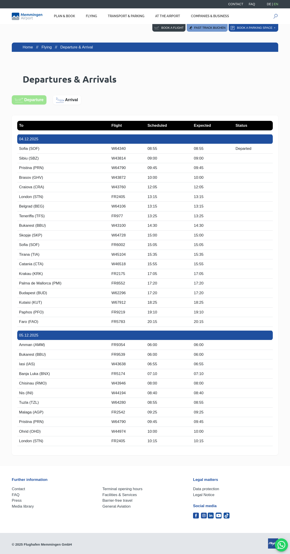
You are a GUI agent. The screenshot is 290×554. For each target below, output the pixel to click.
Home (28, 47)
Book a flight (169, 27)
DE (269, 4)
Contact (235, 4)
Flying (91, 16)
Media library (23, 506)
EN (276, 4)
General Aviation (116, 506)
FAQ (252, 4)
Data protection (206, 489)
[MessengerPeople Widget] (281, 545)
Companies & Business (210, 16)
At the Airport (167, 16)
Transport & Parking (126, 16)
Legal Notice (204, 495)
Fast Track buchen (207, 28)
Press (17, 500)
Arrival (67, 100)
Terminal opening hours (122, 489)
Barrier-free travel (117, 500)
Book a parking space (253, 28)
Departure (29, 100)
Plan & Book (64, 16)
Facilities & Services (119, 495)
